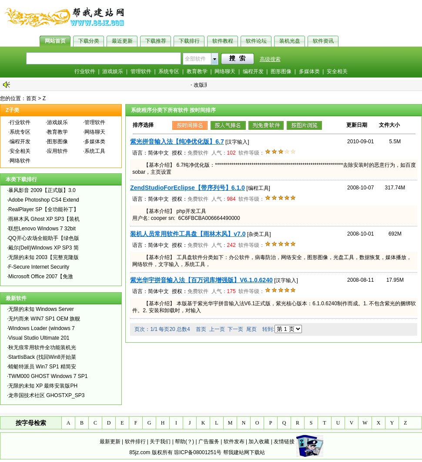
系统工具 (94, 151)
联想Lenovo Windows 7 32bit (42, 229)
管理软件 (141, 71)
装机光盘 (289, 41)
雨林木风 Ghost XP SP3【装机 (44, 219)
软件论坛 (256, 41)
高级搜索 (270, 59)
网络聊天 (224, 71)
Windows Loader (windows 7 (41, 328)
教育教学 (197, 71)
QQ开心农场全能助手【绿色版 (43, 238)
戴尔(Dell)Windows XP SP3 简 (43, 248)
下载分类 (88, 41)
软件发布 (234, 441)
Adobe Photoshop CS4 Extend (43, 200)
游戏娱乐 (112, 71)
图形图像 (281, 71)
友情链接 (284, 441)
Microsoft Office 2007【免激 (40, 276)
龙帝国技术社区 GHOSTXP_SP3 (46, 395)
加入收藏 (258, 441)
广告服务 (208, 441)
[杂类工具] (259, 234)
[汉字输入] (237, 142)
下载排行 (189, 41)
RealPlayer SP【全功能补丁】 (43, 209)
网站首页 (55, 41)
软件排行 (135, 441)
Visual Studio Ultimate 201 (39, 338)
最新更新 (110, 441)
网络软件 (20, 161)
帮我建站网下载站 (244, 452)
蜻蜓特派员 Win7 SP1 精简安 (42, 367)
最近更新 (122, 41)
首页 (31, 98)
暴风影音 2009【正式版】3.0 (42, 190)
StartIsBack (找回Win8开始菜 (42, 357)
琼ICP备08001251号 (197, 452)
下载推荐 (155, 41)
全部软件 (195, 59)
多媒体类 (309, 71)
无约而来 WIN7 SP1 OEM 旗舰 (44, 319)
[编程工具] (258, 188)
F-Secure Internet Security (38, 267)
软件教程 (222, 41)
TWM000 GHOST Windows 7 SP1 (48, 376)
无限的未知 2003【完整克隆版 (43, 257)
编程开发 (253, 71)
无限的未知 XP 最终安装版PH (42, 386)
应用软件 (57, 151)
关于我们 (160, 441)
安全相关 (337, 71)
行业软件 (84, 71)
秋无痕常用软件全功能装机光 (42, 347)
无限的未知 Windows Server (41, 309)
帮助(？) (184, 441)
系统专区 (168, 71)
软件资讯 (323, 41)
